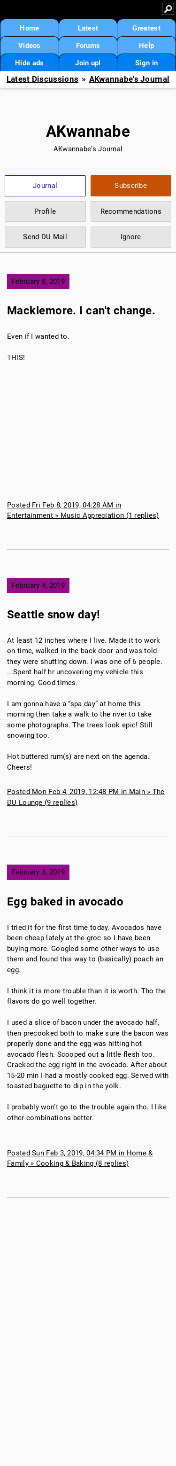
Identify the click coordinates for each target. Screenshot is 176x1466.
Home (29, 28)
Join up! (87, 63)
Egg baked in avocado (65, 901)
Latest (88, 28)
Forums (88, 45)
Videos (29, 45)
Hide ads (29, 63)
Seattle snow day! (53, 614)
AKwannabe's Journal (129, 79)
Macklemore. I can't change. (81, 310)
